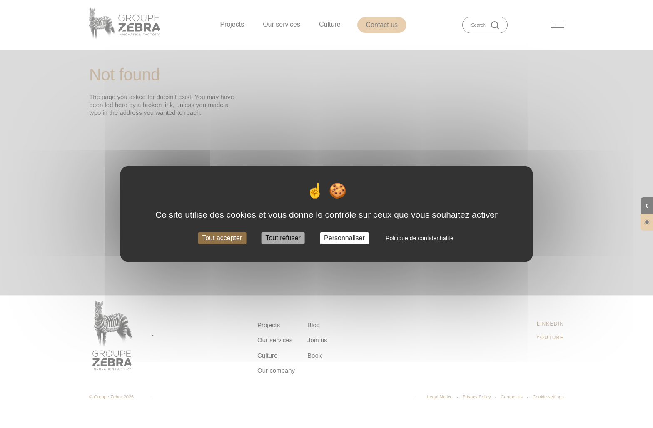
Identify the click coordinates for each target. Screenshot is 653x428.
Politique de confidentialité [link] (420, 238)
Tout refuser (282, 237)
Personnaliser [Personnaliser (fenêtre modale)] (344, 237)
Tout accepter (222, 237)
